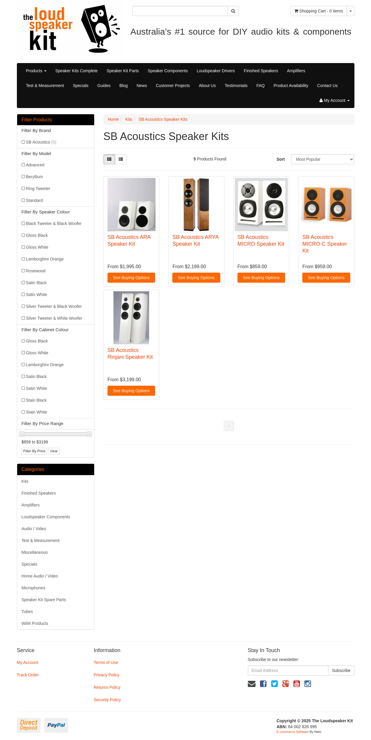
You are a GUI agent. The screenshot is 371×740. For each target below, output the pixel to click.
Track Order (28, 675)
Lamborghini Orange (45, 259)
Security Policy (107, 699)
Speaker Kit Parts (123, 70)
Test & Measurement (45, 85)
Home (113, 119)
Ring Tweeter (38, 188)
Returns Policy (107, 687)
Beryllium (34, 176)
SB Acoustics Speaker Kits (163, 119)
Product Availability (291, 85)
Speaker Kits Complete (76, 70)
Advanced (35, 165)
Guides (103, 85)
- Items (318, 11)
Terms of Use (106, 662)
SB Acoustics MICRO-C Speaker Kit (324, 244)
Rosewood (36, 270)
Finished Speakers (261, 70)
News (141, 85)
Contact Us (327, 85)
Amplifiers (296, 70)
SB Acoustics (41, 142)
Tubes (27, 611)
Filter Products (37, 119)
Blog (123, 85)
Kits (25, 481)
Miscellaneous (35, 552)
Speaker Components (168, 70)
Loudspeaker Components (46, 516)
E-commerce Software (293, 731)
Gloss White (37, 247)
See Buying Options (131, 277)
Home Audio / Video (40, 576)
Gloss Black (37, 235)
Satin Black (36, 282)
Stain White (36, 412)
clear (54, 451)
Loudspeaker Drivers (216, 70)
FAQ (260, 85)
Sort (281, 159)
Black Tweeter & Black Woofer (54, 223)
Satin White (36, 294)
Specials (81, 85)
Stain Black (36, 400)
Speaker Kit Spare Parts (44, 599)
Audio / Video (34, 528)
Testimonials (236, 85)
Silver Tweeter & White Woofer (54, 318)
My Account (27, 662)
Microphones (33, 587)
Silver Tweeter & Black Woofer (54, 306)
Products (36, 70)
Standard (34, 200)
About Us (207, 85)
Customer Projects (173, 85)
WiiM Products (35, 623)
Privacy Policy (106, 675)
